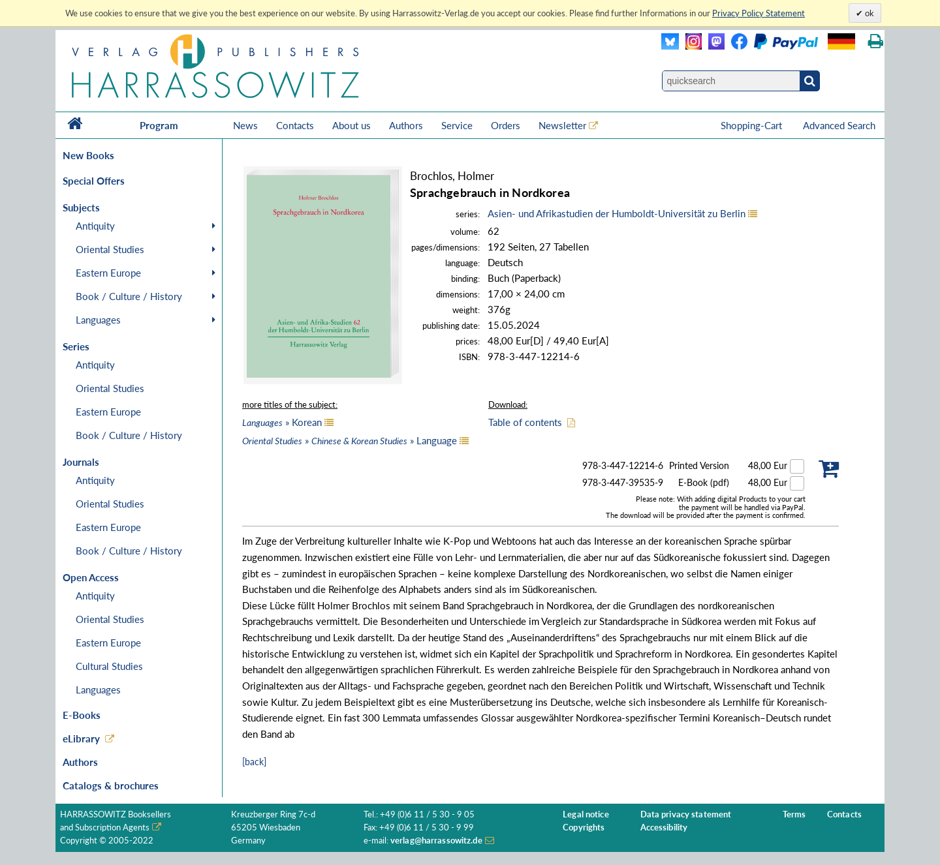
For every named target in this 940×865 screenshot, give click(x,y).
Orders (505, 125)
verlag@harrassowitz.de (436, 840)
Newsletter (562, 125)
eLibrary (81, 738)
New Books (88, 155)
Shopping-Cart (753, 125)
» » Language (349, 440)
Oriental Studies (110, 249)
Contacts (295, 125)
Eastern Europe (108, 273)
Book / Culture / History (129, 296)
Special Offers (94, 181)
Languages (98, 320)
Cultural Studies (109, 666)
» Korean (282, 422)
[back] (254, 761)
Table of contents (525, 422)
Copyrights (583, 827)
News (245, 125)
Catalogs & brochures (111, 785)
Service (457, 125)
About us (351, 125)
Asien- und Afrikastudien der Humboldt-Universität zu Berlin (616, 213)
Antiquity (95, 226)
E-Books (82, 715)
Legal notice (586, 814)
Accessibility (664, 827)
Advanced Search (839, 125)
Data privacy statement (686, 814)
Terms (794, 814)
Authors (406, 125)
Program (159, 125)
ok (868, 13)
